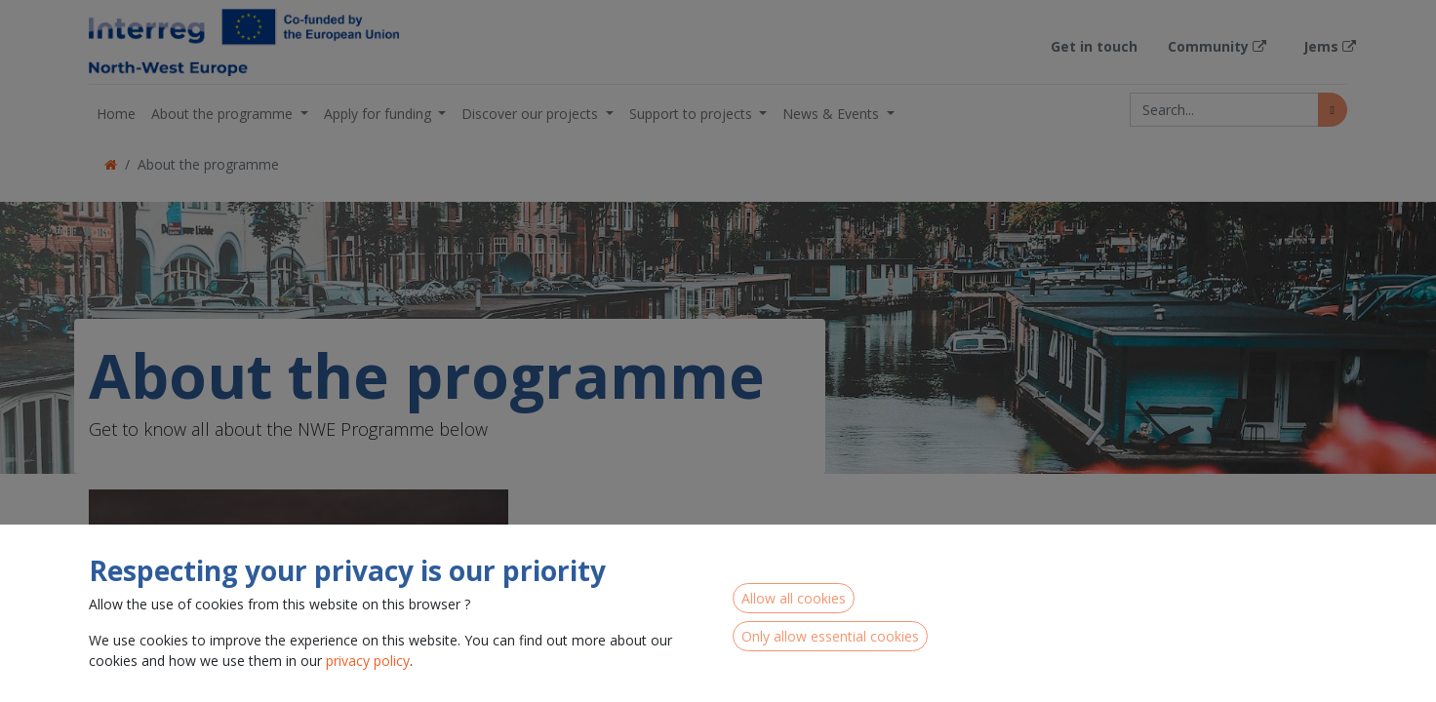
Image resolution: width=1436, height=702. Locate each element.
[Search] (1332, 110)
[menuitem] (116, 114)
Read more (583, 682)
